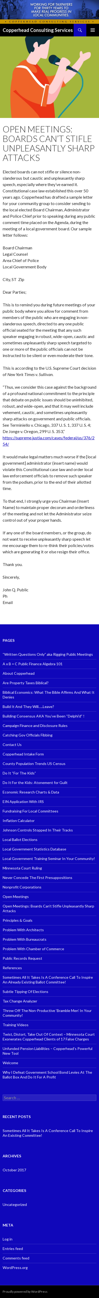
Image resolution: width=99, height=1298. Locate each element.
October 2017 (14, 1170)
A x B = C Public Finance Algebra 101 (33, 664)
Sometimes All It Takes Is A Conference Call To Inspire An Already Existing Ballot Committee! (48, 979)
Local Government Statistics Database (34, 849)
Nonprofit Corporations (22, 887)
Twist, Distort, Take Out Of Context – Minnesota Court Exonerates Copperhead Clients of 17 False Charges (49, 1036)
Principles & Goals (17, 920)
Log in (7, 1239)
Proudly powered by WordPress (25, 1292)
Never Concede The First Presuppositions (37, 877)
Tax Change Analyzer (20, 1001)
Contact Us (12, 744)
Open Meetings (16, 896)
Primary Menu (92, 30)
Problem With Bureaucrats (24, 939)
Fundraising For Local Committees (30, 811)
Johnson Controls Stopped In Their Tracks (38, 830)
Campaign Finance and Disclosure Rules (35, 725)
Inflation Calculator (19, 820)
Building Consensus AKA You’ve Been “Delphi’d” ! (43, 716)
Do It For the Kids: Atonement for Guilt (35, 782)
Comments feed (16, 1258)
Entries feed (13, 1248)
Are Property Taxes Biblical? (26, 683)
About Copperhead (19, 673)
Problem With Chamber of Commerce (33, 949)
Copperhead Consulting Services (38, 30)
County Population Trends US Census (34, 763)
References (12, 968)
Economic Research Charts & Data (31, 792)
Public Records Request (22, 958)
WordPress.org (15, 1267)
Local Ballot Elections (20, 839)
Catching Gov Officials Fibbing (28, 735)
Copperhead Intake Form (23, 754)
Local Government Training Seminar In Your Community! (49, 858)
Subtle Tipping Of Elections (25, 991)
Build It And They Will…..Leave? (28, 706)
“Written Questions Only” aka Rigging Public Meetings (48, 654)
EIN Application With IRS (23, 801)
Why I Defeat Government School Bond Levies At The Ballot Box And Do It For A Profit (47, 1074)
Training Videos (16, 1025)
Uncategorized (15, 1204)
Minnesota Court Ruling (22, 868)
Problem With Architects (23, 930)
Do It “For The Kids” (19, 773)
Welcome (10, 1063)
